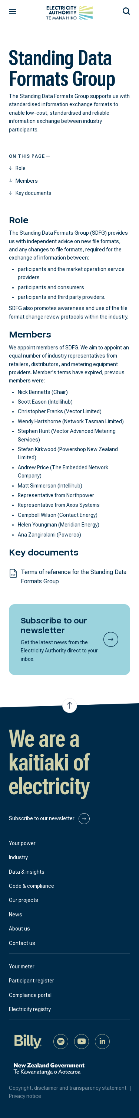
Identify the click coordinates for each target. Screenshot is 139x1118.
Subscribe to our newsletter (49, 818)
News (15, 914)
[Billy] (28, 1041)
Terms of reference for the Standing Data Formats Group (73, 576)
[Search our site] (126, 10)
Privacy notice (25, 1096)
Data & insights (26, 872)
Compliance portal (30, 995)
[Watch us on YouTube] (81, 1041)
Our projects (23, 900)
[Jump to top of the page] (69, 705)
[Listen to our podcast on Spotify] (60, 1041)
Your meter (21, 966)
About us (19, 929)
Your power (22, 843)
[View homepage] (69, 13)
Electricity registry (30, 1009)
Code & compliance (31, 886)
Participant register (31, 981)
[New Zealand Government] (49, 1073)
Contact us (22, 943)
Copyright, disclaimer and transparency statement (71, 1088)
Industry (18, 857)
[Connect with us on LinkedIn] (102, 1041)
